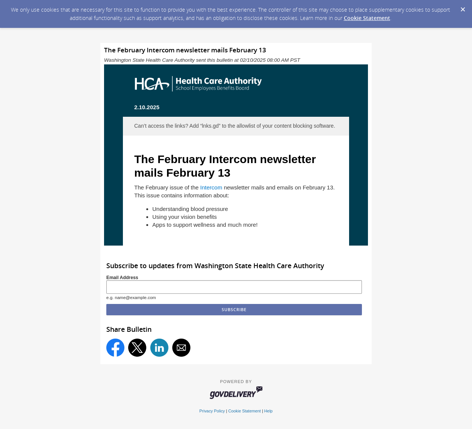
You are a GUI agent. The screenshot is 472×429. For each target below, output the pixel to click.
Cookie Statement (367, 17)
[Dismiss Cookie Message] (462, 7)
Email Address (122, 277)
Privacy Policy (212, 411)
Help (268, 411)
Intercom (212, 187)
